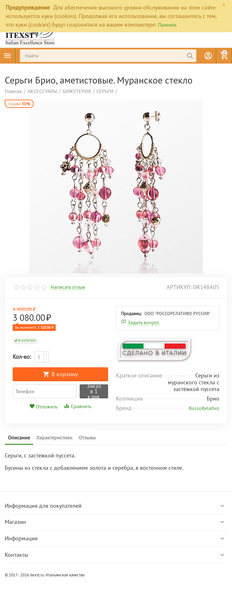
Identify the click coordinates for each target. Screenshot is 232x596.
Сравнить (77, 406)
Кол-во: (22, 356)
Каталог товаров (7, 55)
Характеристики (54, 437)
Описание (19, 437)
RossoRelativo (204, 408)
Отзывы (87, 437)
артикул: (179, 287)
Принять (167, 25)
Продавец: (131, 313)
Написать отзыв (68, 287)
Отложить (43, 406)
